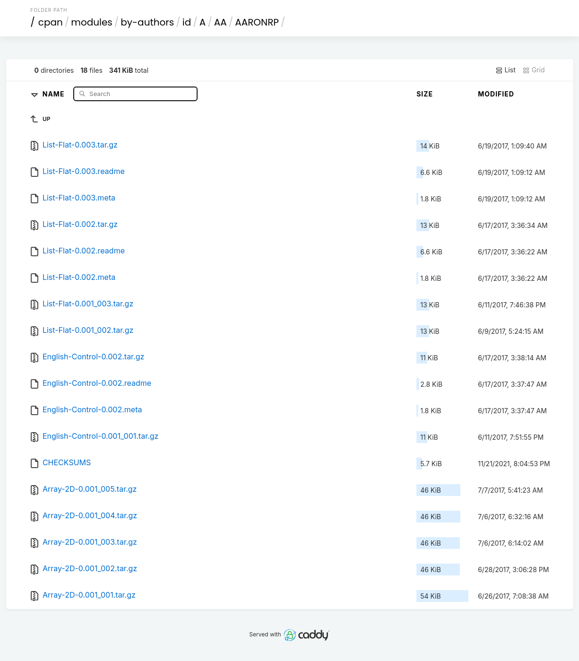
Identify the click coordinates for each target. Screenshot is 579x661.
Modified (496, 94)
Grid (533, 70)
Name (55, 93)
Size (424, 94)
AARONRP (257, 22)
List (505, 70)
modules (91, 22)
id (186, 22)
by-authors (147, 22)
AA (220, 22)
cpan (50, 22)
